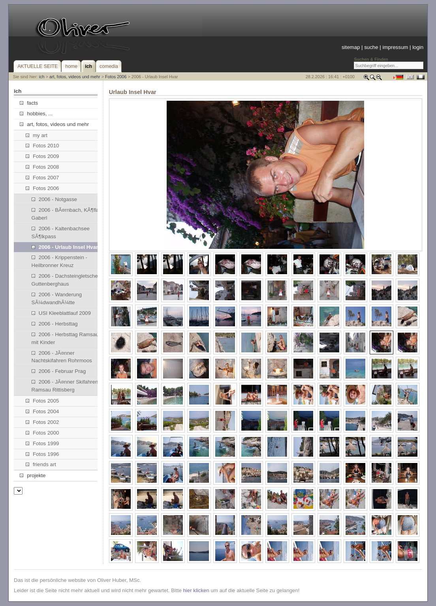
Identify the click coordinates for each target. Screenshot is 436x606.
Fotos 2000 (42, 433)
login (417, 47)
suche (371, 47)
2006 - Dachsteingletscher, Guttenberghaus (66, 280)
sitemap (351, 47)
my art (36, 135)
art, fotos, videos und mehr (74, 76)
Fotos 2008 (42, 167)
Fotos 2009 (42, 156)
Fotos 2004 (42, 411)
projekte (32, 475)
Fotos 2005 (42, 401)
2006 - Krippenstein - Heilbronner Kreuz (59, 261)
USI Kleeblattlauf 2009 (61, 313)
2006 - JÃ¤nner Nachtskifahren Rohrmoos (62, 357)
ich (42, 76)
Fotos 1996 (42, 454)
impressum (395, 47)
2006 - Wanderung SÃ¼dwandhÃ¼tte (57, 298)
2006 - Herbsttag (55, 324)
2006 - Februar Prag (59, 371)
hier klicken (196, 590)
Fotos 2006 (115, 76)
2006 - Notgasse (54, 199)
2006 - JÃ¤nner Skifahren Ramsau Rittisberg (65, 386)
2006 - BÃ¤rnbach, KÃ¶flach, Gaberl (69, 214)
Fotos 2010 (42, 146)
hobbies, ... (36, 114)
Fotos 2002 (42, 422)
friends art (41, 464)
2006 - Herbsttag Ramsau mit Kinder (65, 338)
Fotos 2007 (42, 178)
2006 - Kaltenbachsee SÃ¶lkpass (61, 232)
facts (29, 103)
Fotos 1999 (42, 443)
